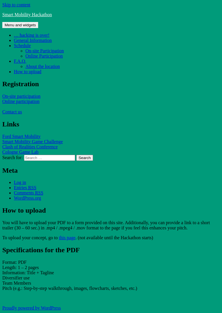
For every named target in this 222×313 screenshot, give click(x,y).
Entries (25, 187)
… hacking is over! (31, 35)
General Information (33, 40)
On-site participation (21, 96)
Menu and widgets (20, 25)
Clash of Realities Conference (30, 146)
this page (67, 237)
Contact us (12, 111)
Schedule (22, 45)
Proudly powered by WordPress (31, 307)
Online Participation (44, 56)
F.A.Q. (20, 61)
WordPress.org (27, 198)
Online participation (20, 101)
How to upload (27, 71)
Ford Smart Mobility (21, 136)
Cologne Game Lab (20, 152)
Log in (20, 182)
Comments (28, 192)
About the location (42, 66)
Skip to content (16, 4)
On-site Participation (44, 50)
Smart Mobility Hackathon (27, 14)
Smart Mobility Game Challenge (32, 141)
